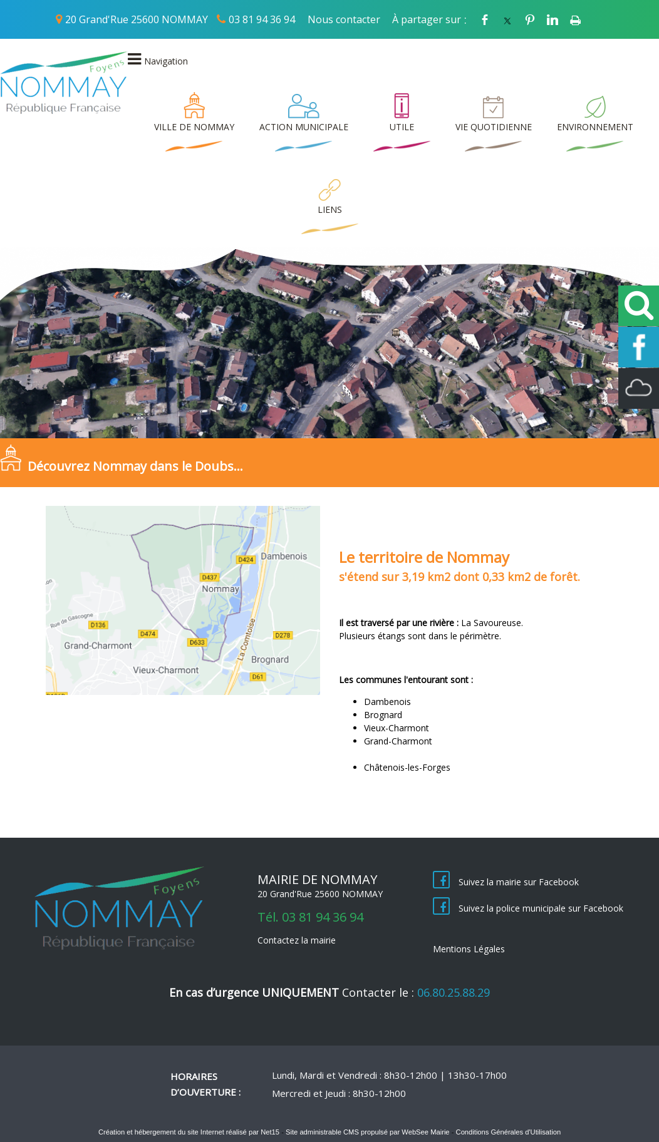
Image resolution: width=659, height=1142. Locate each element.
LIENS (330, 209)
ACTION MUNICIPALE (303, 127)
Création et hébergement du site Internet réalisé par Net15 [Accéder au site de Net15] (188, 1132)
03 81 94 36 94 (262, 19)
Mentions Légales (469, 949)
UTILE (402, 127)
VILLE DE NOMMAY (194, 127)
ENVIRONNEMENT (595, 127)
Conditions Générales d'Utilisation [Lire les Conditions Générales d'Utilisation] (508, 1132)
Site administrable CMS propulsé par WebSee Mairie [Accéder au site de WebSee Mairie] (368, 1132)
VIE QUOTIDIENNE (493, 127)
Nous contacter (344, 19)
